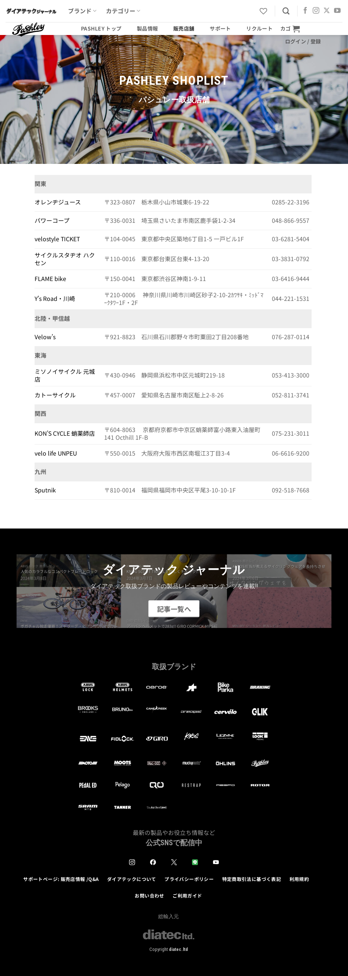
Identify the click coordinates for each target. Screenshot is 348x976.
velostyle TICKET (57, 239)
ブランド (82, 11)
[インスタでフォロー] (316, 11)
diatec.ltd (178, 949)
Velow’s (45, 337)
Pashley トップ (101, 28)
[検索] (286, 11)
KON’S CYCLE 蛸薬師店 (65, 433)
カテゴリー (123, 11)
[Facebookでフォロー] (305, 11)
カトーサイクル (55, 395)
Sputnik (45, 490)
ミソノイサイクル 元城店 (65, 375)
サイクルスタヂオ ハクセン (65, 259)
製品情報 (147, 28)
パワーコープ (52, 220)
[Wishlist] (263, 11)
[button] (290, 28)
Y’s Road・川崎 (55, 298)
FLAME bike (50, 278)
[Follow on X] (326, 11)
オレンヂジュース (58, 202)
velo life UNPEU (56, 453)
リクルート (259, 28)
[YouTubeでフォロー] (337, 11)
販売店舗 (183, 28)
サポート (220, 28)
